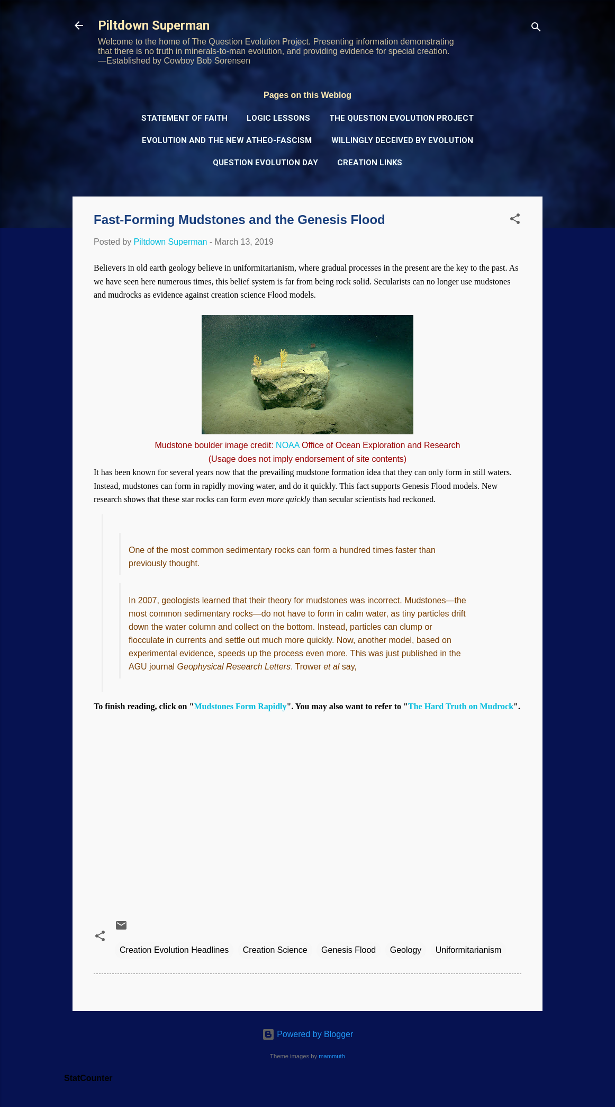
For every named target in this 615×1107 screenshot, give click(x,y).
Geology (406, 949)
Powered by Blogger (308, 1034)
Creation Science (275, 949)
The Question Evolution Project (401, 118)
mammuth (332, 1056)
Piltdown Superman (154, 25)
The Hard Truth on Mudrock (460, 706)
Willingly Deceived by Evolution (402, 140)
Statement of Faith (184, 118)
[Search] (536, 29)
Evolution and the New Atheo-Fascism (227, 140)
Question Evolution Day (265, 162)
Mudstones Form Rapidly (240, 706)
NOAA (287, 445)
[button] (515, 220)
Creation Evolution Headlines (174, 949)
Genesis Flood (348, 949)
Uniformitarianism (468, 949)
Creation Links (369, 162)
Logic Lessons (278, 118)
